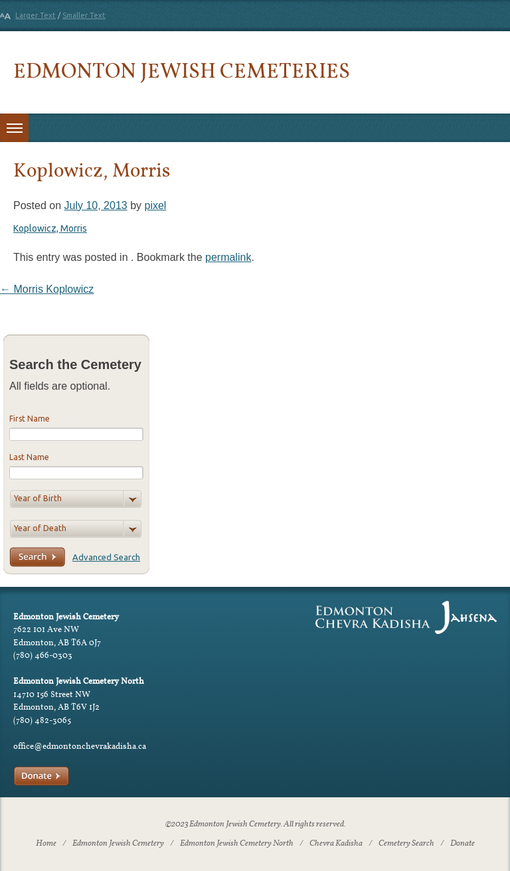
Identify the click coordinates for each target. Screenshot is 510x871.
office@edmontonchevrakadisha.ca (79, 746)
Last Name (29, 457)
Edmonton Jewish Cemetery (118, 844)
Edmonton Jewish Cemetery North (237, 844)
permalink (228, 257)
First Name (29, 418)
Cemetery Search (406, 844)
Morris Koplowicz (47, 289)
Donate (462, 844)
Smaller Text (84, 15)
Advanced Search (106, 557)
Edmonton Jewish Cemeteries (181, 70)
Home (46, 844)
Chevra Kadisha (336, 844)
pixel (155, 205)
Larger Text (35, 15)
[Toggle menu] (14, 128)
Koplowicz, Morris (50, 228)
